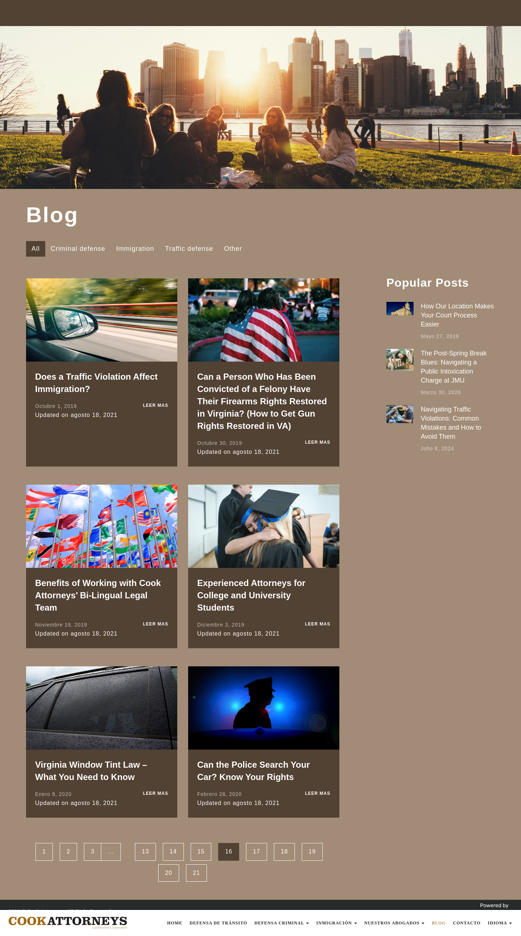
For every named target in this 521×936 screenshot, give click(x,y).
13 (145, 851)
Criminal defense (78, 248)
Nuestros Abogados (394, 923)
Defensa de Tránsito (218, 923)
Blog (439, 923)
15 (201, 851)
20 (168, 873)
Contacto (466, 923)
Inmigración (336, 923)
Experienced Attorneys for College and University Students (251, 595)
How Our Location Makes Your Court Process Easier (457, 315)
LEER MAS (155, 405)
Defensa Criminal (281, 923)
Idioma (500, 923)
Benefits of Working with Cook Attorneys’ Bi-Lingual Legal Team (98, 595)
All (35, 248)
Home (174, 923)
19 (312, 851)
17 (256, 851)
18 (284, 851)
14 (173, 851)
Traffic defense (189, 248)
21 (196, 873)
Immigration (135, 248)
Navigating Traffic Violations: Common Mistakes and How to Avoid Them (451, 423)
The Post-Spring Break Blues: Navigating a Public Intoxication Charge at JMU (454, 367)
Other (233, 248)
